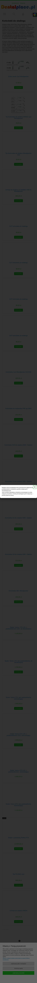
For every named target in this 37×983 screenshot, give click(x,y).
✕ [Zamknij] (34, 487)
